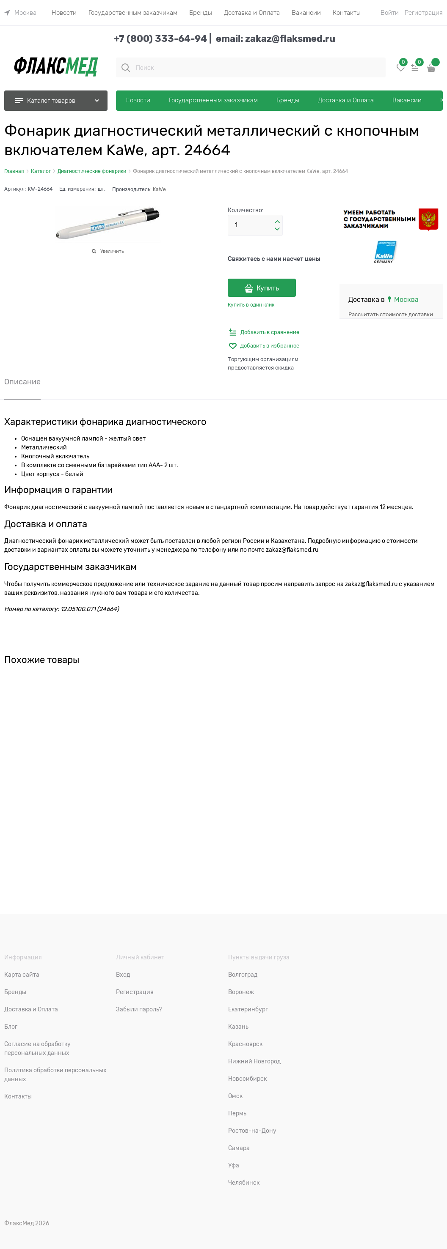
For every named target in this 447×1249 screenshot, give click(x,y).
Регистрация (424, 12)
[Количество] (255, 225)
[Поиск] (125, 68)
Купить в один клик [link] (251, 305)
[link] (20, 13)
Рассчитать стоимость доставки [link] (390, 314)
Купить (268, 288)
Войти (390, 12)
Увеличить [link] (112, 251)
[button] (277, 222)
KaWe (159, 189)
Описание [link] (22, 382)
